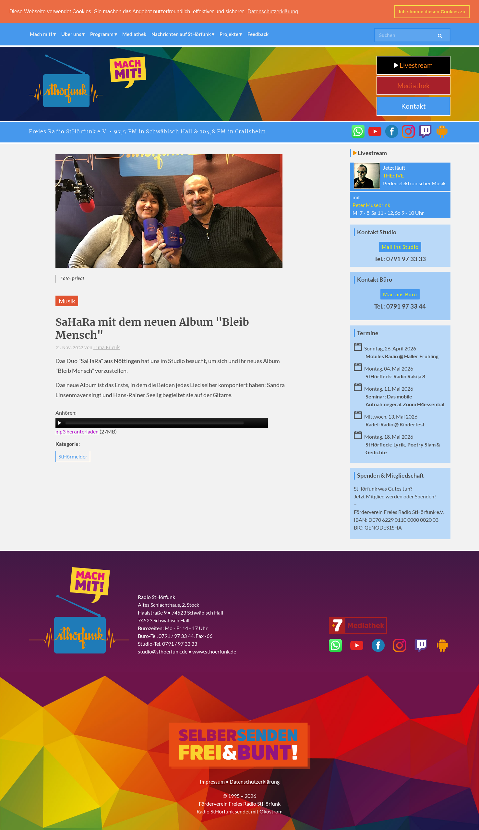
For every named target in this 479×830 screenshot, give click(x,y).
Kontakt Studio (376, 232)
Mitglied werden (384, 496)
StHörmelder (72, 456)
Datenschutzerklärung (255, 781)
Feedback (258, 34)
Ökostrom (270, 811)
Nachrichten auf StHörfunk (181, 34)
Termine (367, 333)
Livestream (413, 65)
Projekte (229, 34)
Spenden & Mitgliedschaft (390, 475)
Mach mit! (41, 34)
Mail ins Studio (400, 247)
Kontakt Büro (374, 279)
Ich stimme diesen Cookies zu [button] (432, 11)
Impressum (212, 781)
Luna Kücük (106, 347)
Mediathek (134, 34)
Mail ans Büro (400, 294)
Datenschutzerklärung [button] (272, 11)
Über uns (71, 34)
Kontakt (413, 106)
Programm (102, 34)
